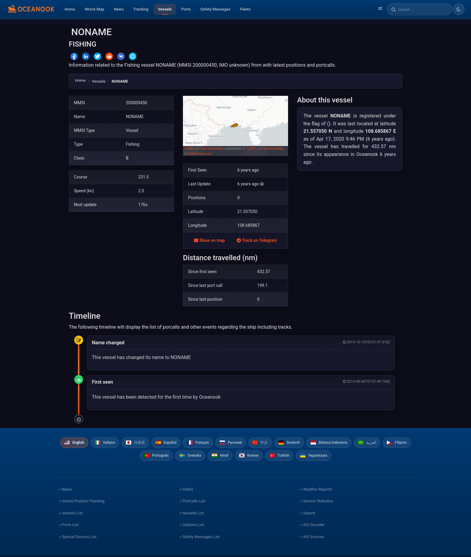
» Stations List (192, 525)
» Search (307, 513)
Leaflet (189, 148)
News (119, 9)
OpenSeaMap (273, 148)
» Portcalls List (192, 501)
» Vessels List (71, 513)
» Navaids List (192, 513)
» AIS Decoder (312, 525)
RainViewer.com (199, 153)
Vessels (165, 9)
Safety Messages (215, 9)
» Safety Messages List (200, 537)
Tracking (140, 9)
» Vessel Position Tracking (82, 501)
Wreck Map (94, 9)
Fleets (245, 9)
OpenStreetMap (212, 148)
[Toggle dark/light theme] (458, 9)
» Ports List (69, 525)
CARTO (252, 148)
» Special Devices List (77, 537)
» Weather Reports (316, 490)
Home (70, 9)
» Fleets (186, 490)
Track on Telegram (257, 240)
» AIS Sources (312, 537)
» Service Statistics (316, 501)
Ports (186, 9)
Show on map (209, 240)
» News (65, 490)
